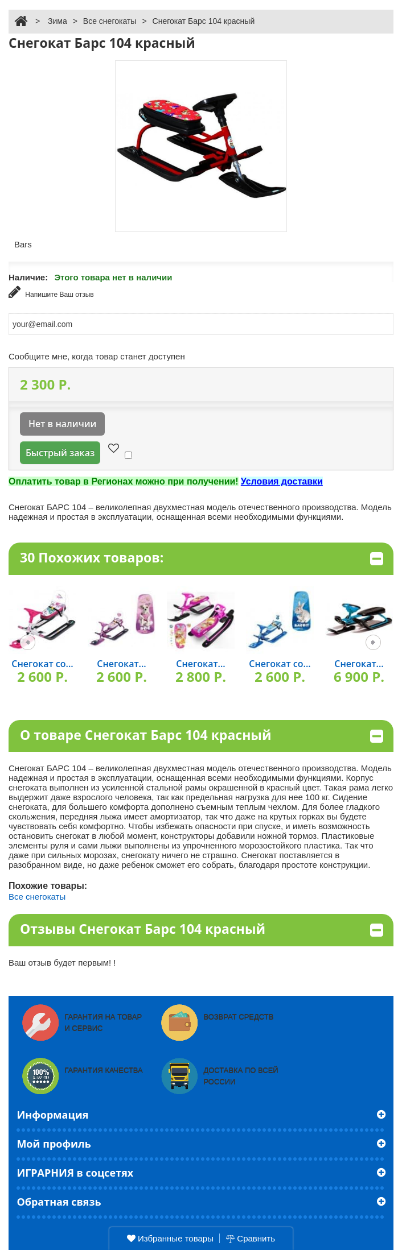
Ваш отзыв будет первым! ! (62, 962)
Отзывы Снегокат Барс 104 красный (201, 929)
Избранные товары (170, 1238)
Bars (23, 244)
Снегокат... (121, 663)
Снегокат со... (42, 663)
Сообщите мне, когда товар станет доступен (97, 356)
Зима (57, 21)
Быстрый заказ (60, 452)
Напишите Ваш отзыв (51, 292)
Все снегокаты (110, 21)
